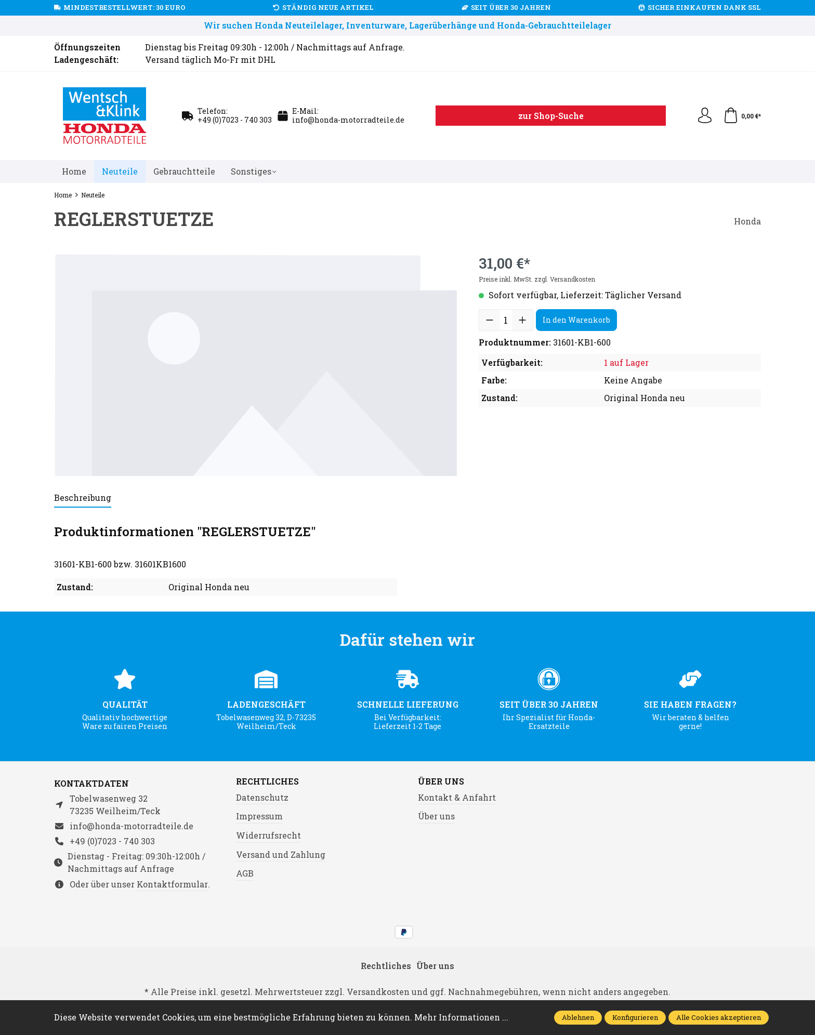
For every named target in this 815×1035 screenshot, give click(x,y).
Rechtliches (267, 781)
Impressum (259, 816)
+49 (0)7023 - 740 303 (235, 120)
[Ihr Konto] (705, 116)
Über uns (441, 781)
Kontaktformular (172, 884)
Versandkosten (378, 991)
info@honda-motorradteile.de (348, 120)
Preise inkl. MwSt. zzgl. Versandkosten (537, 279)
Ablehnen (578, 1017)
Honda (747, 221)
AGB (245, 873)
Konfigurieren (635, 1017)
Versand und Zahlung (280, 854)
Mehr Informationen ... (461, 1017)
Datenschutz (262, 797)
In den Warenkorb (576, 320)
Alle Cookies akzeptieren (718, 1017)
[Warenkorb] (742, 116)
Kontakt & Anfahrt (457, 797)
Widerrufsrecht (268, 835)
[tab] (82, 498)
